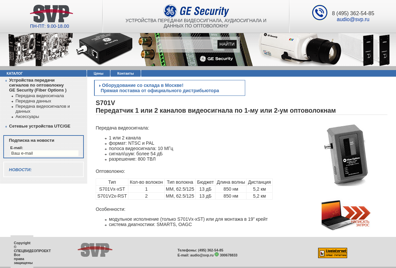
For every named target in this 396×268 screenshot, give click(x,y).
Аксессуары (27, 116)
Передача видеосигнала (40, 95)
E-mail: (16, 147)
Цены (98, 73)
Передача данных (33, 100)
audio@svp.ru (353, 19)
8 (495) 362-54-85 (353, 13)
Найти (227, 44)
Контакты (125, 73)
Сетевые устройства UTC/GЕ (40, 126)
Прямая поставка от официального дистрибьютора (159, 90)
